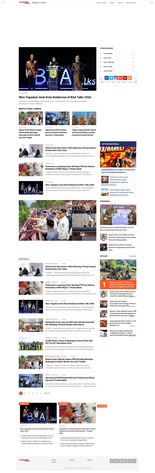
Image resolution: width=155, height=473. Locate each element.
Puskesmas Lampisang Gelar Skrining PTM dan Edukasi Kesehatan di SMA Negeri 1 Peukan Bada (70, 167)
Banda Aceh (24, 403)
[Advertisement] (77, 29)
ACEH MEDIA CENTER (83, 468)
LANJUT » (47, 393)
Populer (120, 3)
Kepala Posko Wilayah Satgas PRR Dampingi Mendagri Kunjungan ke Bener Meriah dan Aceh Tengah (69, 360)
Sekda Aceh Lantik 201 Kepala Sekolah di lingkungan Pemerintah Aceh (121, 247)
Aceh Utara (108, 71)
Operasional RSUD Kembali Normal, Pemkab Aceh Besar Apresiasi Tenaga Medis (56, 132)
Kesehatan (102, 406)
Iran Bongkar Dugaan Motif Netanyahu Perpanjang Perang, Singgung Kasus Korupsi (121, 192)
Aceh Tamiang (109, 62)
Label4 (54, 462)
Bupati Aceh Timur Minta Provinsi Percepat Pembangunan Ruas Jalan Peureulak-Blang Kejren (122, 237)
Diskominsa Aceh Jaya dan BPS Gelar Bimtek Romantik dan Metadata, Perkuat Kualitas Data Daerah (69, 323)
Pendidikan (105, 201)
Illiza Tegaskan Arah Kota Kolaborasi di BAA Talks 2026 (55, 97)
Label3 (89, 460)
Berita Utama (102, 3)
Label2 (71, 460)
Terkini (112, 3)
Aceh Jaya (107, 58)
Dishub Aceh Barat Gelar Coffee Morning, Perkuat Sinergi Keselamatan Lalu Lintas (70, 267)
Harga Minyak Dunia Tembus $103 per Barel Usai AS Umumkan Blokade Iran (123, 323)
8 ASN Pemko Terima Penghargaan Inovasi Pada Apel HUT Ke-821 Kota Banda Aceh (69, 342)
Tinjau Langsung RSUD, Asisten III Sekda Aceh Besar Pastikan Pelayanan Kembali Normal (84, 132)
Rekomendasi (131, 3)
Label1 (54, 460)
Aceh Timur (108, 67)
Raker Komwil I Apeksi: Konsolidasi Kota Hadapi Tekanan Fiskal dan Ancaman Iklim (123, 303)
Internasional (110, 144)
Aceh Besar (108, 53)
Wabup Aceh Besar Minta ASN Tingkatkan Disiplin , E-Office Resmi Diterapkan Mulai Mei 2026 (123, 333)
